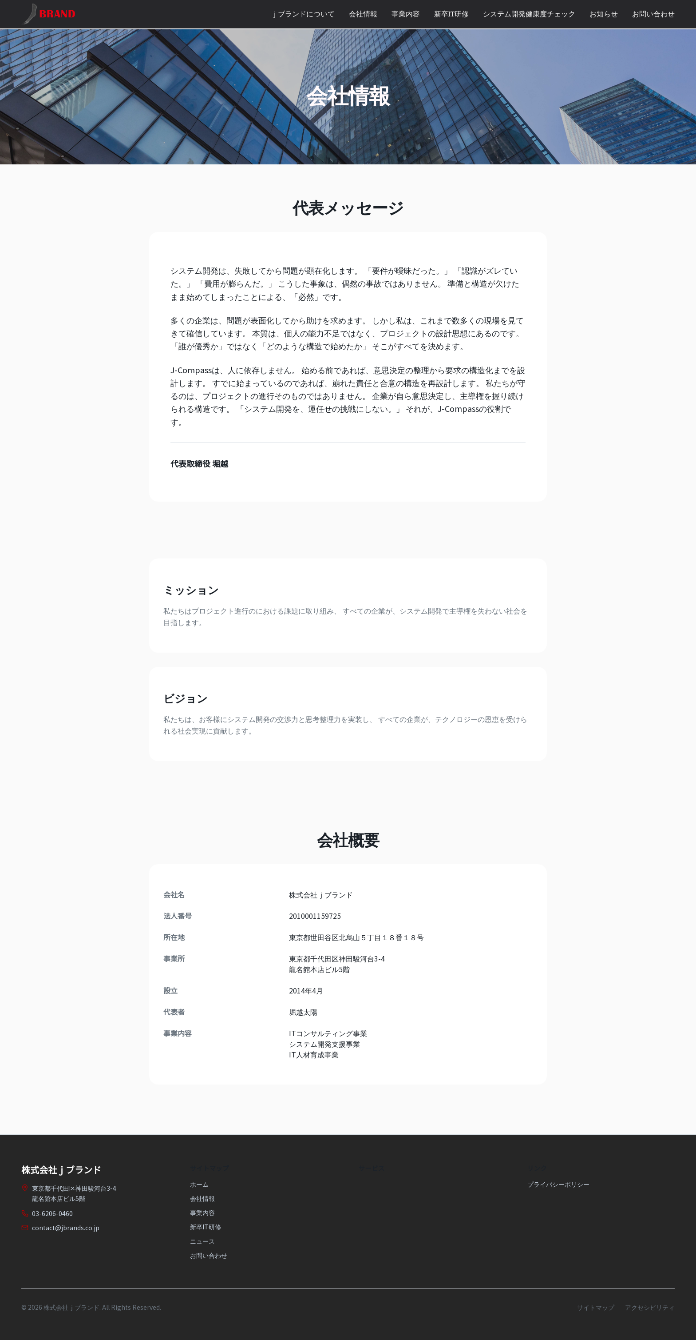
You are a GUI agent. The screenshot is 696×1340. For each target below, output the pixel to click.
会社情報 (363, 14)
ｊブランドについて (303, 14)
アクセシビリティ (650, 1307)
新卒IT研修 (451, 14)
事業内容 (406, 14)
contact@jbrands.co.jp (65, 1227)
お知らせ (603, 14)
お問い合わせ (653, 14)
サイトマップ (595, 1307)
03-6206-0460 (52, 1213)
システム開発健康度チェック (529, 14)
